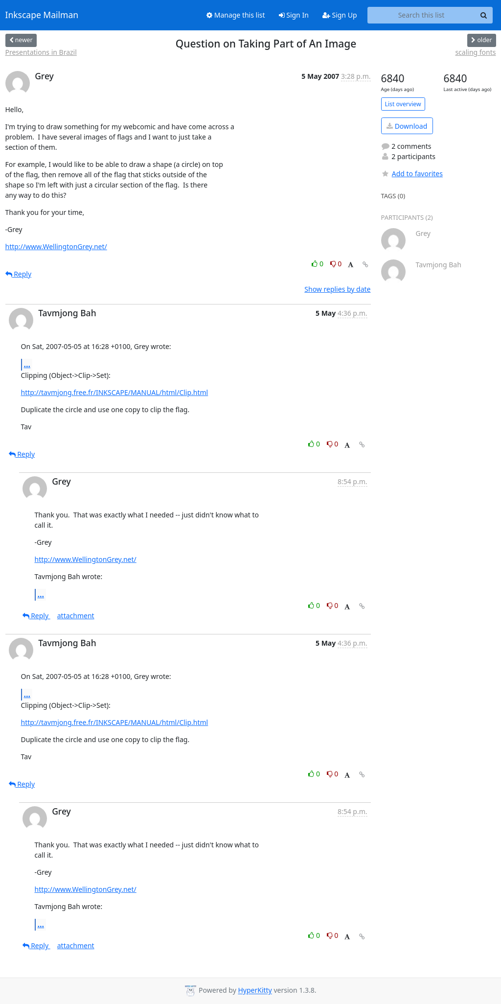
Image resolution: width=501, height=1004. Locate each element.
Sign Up (339, 15)
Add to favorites (412, 173)
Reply (18, 274)
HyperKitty (255, 990)
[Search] (484, 15)
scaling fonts (475, 52)
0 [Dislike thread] (336, 263)
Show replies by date (337, 289)
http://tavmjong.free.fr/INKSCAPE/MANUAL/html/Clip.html (114, 392)
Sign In (294, 15)
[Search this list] (421, 15)
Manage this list (235, 15)
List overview (403, 104)
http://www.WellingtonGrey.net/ (56, 246)
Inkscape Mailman (42, 15)
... (27, 364)
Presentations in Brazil (41, 52)
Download (407, 126)
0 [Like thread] (318, 263)
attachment (75, 615)
